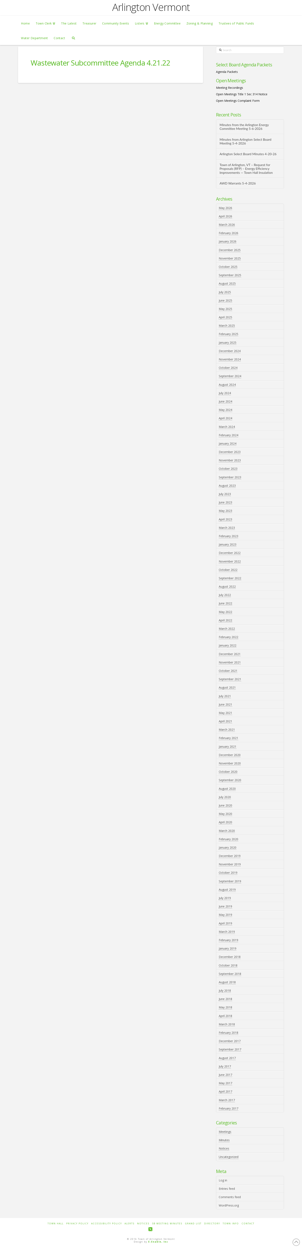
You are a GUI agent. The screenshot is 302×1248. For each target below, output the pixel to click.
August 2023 (227, 486)
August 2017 (227, 1058)
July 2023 (225, 494)
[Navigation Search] (73, 37)
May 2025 (225, 309)
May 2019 (225, 915)
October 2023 (228, 469)
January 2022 (227, 645)
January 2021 (227, 747)
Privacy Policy (77, 1223)
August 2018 (227, 982)
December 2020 (230, 755)
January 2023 (227, 544)
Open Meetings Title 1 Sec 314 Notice (241, 94)
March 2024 (227, 427)
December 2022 (230, 553)
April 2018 (225, 1016)
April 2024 (225, 418)
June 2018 (225, 999)
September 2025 (230, 275)
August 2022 (227, 587)
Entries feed (227, 1189)
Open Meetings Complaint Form (238, 101)
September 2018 (230, 974)
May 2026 (225, 208)
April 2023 (225, 519)
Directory (212, 1223)
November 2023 (230, 460)
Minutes (224, 1140)
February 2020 (228, 839)
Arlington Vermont (151, 7)
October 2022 (228, 570)
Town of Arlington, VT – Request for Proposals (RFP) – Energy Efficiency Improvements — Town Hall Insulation (246, 168)
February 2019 (228, 940)
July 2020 (225, 797)
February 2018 (228, 1033)
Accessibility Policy (106, 1223)
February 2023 (228, 536)
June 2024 (225, 401)
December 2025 (230, 250)
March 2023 (227, 528)
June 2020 (225, 805)
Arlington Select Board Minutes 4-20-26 (248, 154)
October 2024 (228, 368)
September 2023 (230, 477)
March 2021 (227, 730)
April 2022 (225, 620)
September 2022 (230, 578)
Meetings (225, 1132)
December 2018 (230, 957)
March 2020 (227, 831)
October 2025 (228, 267)
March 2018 (227, 1024)
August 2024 (227, 385)
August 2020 (227, 789)
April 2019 (225, 923)
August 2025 (227, 283)
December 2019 (230, 856)
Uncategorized (228, 1157)
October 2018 (228, 965)
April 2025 (225, 317)
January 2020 (227, 847)
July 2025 (225, 292)
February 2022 (228, 637)
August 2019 (227, 890)
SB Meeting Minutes (167, 1223)
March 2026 (227, 225)
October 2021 (228, 671)
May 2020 (225, 814)
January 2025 (227, 343)
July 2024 (225, 393)
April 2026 (225, 216)
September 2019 (230, 881)
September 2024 (230, 376)
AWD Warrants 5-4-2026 (238, 183)
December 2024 (230, 351)
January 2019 (227, 948)
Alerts (129, 1223)
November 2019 (230, 864)
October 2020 (228, 772)
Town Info (231, 1223)
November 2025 (230, 258)
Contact (248, 1223)
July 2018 (225, 990)
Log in (223, 1180)
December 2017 (230, 1041)
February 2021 (228, 738)
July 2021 (225, 696)
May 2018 (225, 1007)
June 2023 (225, 502)
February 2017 (228, 1108)
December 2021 (230, 654)
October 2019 (228, 873)
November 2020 (230, 763)
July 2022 (225, 595)
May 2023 (225, 511)
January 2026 (227, 241)
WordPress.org (229, 1205)
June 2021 (225, 704)
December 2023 (230, 452)
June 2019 (225, 906)
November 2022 (230, 561)
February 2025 (228, 334)
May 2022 (225, 612)
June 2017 (225, 1075)
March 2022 (227, 629)
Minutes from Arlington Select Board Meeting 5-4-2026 (245, 141)
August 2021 (227, 687)
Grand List (193, 1223)
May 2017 (225, 1083)
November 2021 (230, 662)
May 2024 (225, 410)
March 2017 (227, 1100)
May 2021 (225, 713)
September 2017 (230, 1049)
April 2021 (225, 721)
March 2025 (227, 326)
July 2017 (225, 1066)
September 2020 (230, 780)
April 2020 (225, 822)
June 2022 (225, 603)
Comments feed (230, 1197)
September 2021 (230, 679)
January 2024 (227, 443)
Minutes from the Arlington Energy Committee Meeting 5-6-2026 (244, 127)
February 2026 (228, 233)
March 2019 (227, 932)
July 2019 (225, 898)
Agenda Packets (227, 72)
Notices (224, 1148)
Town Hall (56, 1223)
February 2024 (228, 435)
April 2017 (225, 1091)
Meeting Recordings (229, 88)
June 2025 (225, 300)
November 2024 (230, 359)
